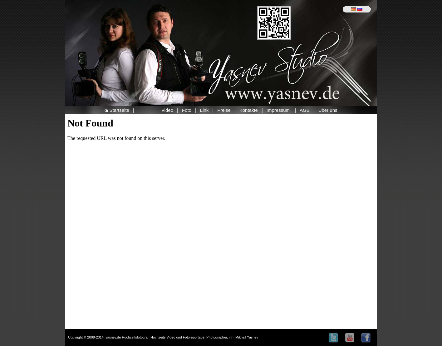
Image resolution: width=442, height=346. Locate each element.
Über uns (327, 110)
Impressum (279, 110)
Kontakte (248, 110)
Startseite (117, 110)
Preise (224, 110)
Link (204, 110)
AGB (305, 110)
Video (167, 110)
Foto (186, 110)
